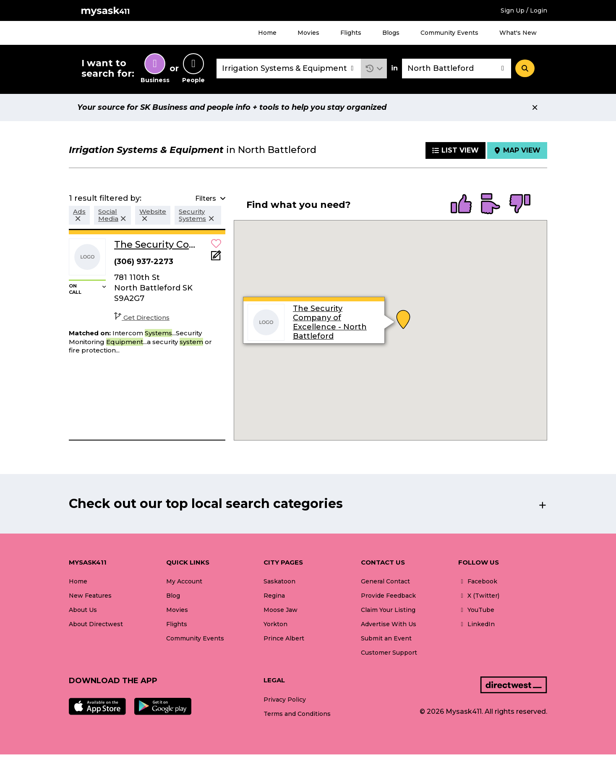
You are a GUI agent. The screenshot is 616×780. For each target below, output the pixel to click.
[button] (374, 68)
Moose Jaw (281, 610)
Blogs (390, 32)
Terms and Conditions (297, 714)
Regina (274, 595)
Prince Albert (284, 638)
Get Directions (142, 317)
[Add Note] (216, 258)
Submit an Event (386, 638)
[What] (289, 68)
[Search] (525, 68)
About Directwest (96, 624)
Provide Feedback (388, 595)
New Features (90, 595)
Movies (308, 32)
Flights (350, 32)
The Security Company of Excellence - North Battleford (330, 322)
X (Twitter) (478, 595)
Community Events (449, 32)
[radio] (461, 204)
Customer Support (389, 652)
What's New (518, 32)
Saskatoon (279, 581)
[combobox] (289, 68)
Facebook (477, 581)
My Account (184, 581)
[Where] (456, 68)
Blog (173, 595)
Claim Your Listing (388, 610)
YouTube (476, 610)
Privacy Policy (285, 699)
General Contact (385, 581)
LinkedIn (476, 624)
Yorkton (275, 624)
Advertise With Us (388, 624)
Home (267, 32)
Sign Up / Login (524, 10)
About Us (83, 610)
